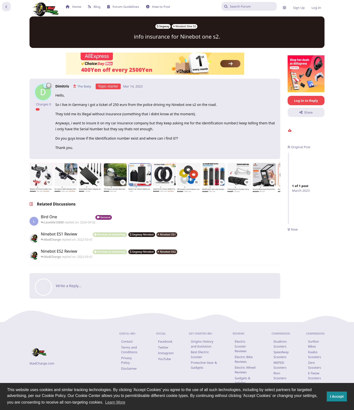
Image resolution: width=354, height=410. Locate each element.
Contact (127, 341)
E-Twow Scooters (314, 375)
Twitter (163, 347)
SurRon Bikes (313, 344)
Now (292, 229)
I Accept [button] (336, 396)
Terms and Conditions (129, 349)
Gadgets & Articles (243, 380)
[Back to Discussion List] (6, 6)
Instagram (166, 353)
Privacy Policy (126, 360)
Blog (94, 6)
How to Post (158, 6)
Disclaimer (129, 368)
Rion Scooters (279, 375)
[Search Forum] (249, 6)
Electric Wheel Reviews (245, 370)
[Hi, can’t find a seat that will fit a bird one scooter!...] (68, 220)
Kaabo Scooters (314, 354)
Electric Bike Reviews (244, 359)
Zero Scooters (314, 365)
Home (73, 6)
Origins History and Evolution (202, 344)
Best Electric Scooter (200, 354)
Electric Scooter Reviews (241, 346)
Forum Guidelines (123, 6)
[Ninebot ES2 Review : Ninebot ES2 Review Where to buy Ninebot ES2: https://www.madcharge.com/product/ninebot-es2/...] (67, 254)
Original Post (298, 147)
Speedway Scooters (281, 354)
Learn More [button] (115, 402)
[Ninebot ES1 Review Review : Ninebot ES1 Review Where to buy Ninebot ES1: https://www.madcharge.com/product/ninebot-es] (67, 237)
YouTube (164, 359)
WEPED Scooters (279, 365)
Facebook (165, 341)
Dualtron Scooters (280, 344)
